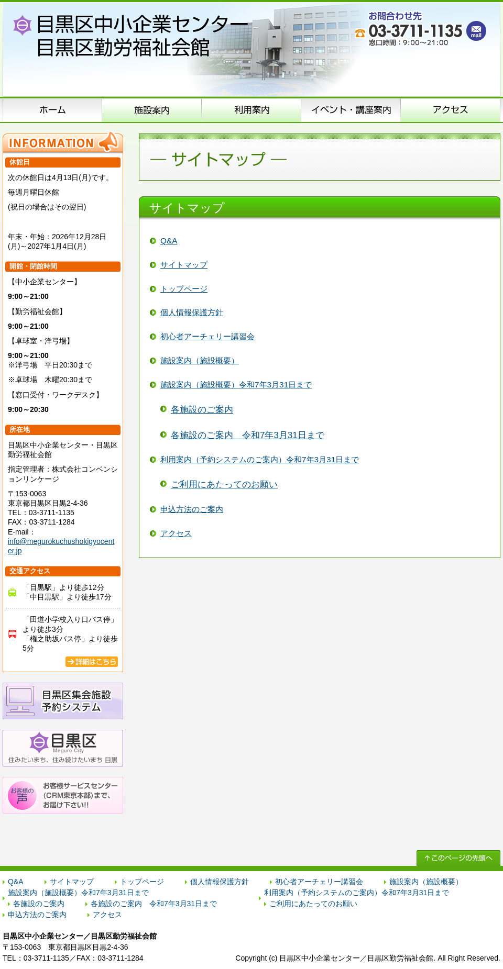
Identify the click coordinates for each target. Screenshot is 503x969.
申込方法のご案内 (251, 110)
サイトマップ (183, 264)
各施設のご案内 (202, 410)
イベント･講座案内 (351, 110)
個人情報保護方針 (191, 312)
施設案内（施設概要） (152, 110)
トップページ (183, 288)
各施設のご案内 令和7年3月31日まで (247, 435)
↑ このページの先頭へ (458, 858)
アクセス (450, 110)
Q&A (169, 240)
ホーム (52, 110)
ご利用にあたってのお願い (224, 484)
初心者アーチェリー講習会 (207, 336)
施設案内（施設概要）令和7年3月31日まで (236, 384)
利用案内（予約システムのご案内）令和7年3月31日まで (259, 459)
